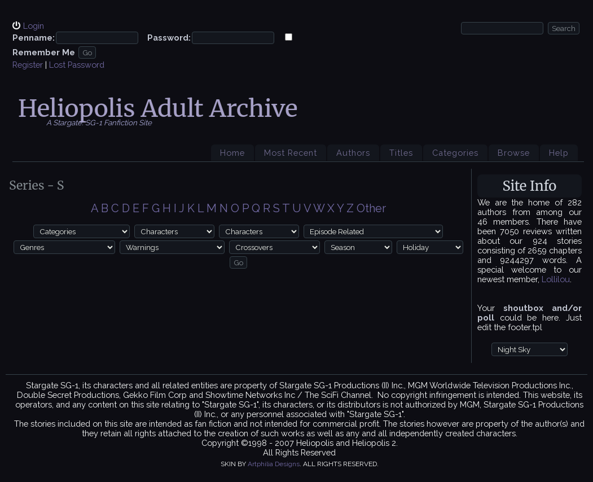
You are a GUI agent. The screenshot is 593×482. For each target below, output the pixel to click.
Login (33, 25)
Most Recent (290, 152)
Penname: (33, 37)
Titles (401, 152)
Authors (353, 152)
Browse (514, 152)
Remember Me (43, 52)
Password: (169, 37)
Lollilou (556, 279)
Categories (455, 152)
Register (27, 64)
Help (559, 152)
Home (232, 152)
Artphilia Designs (274, 464)
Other (371, 208)
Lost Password (76, 64)
